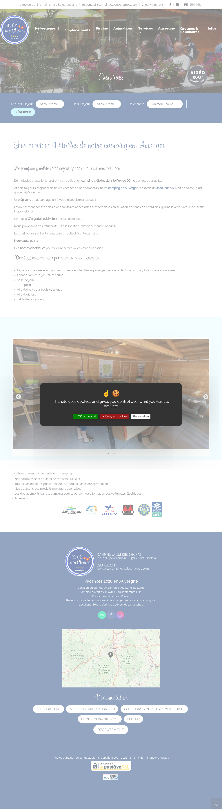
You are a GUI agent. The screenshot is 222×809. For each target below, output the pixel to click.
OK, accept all (86, 416)
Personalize (141, 416)
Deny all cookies (114, 416)
